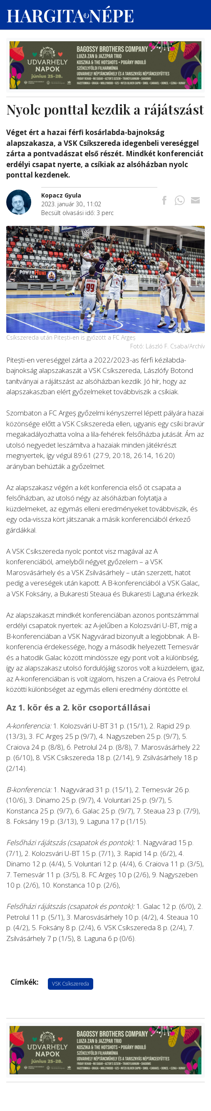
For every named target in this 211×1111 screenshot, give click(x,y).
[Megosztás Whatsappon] (180, 201)
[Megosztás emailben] (195, 201)
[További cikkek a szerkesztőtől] (23, 194)
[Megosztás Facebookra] (164, 201)
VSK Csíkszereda (70, 983)
